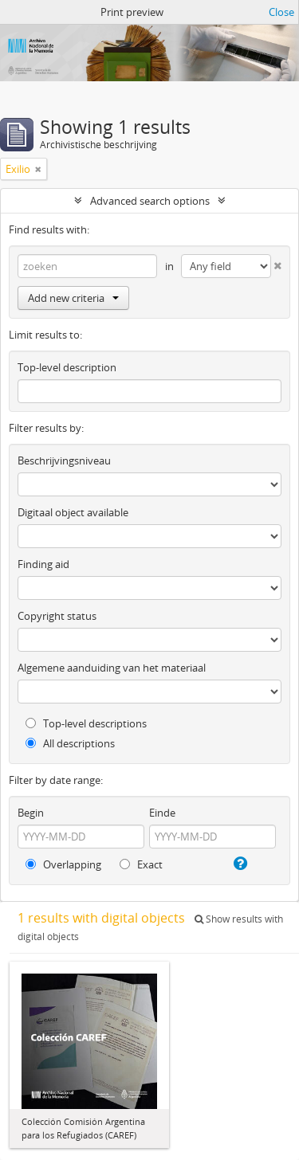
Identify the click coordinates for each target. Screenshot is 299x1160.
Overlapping (63, 864)
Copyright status (57, 616)
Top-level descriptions (86, 723)
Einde (162, 812)
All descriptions (70, 743)
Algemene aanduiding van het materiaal (112, 667)
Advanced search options (150, 201)
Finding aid (43, 564)
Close (281, 12)
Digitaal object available (73, 512)
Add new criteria (73, 298)
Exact (141, 864)
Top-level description (67, 367)
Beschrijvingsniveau (64, 460)
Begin (31, 812)
